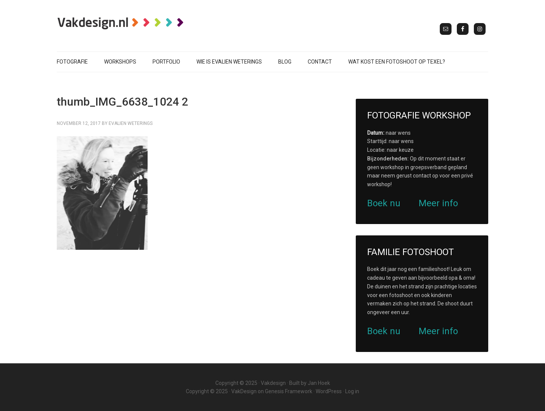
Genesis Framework (288, 391)
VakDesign (244, 391)
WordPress (329, 391)
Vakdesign (273, 383)
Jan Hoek (319, 383)
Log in (352, 391)
